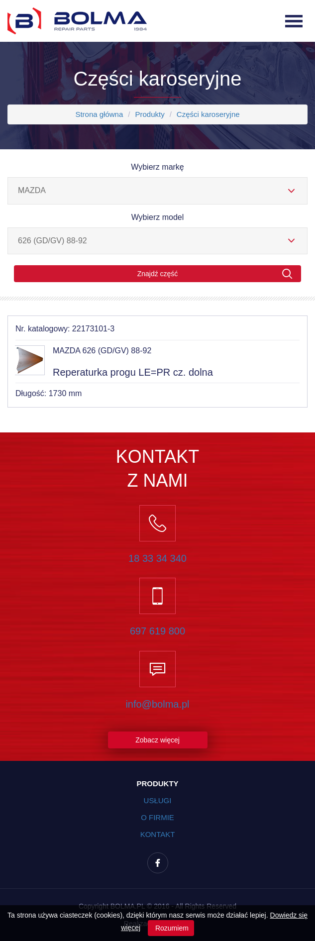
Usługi (158, 800)
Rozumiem (171, 928)
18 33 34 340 (157, 558)
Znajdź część (215, 274)
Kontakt (157, 834)
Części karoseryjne (208, 114)
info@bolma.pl (157, 704)
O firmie (157, 817)
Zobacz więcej (157, 740)
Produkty (149, 114)
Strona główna (99, 114)
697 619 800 (157, 631)
